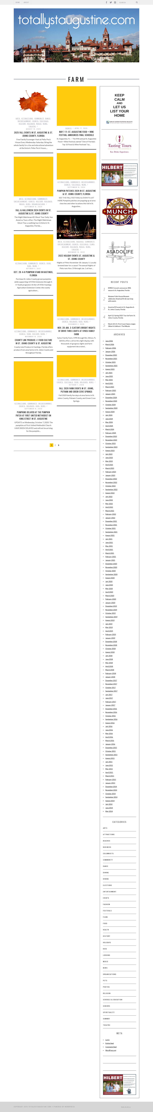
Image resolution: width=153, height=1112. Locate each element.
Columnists (108, 853)
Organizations (38, 204)
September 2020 (111, 574)
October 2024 (110, 405)
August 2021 (110, 535)
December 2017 (111, 680)
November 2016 (111, 712)
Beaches (80, 242)
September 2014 (111, 797)
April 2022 (109, 507)
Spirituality (109, 1012)
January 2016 (110, 744)
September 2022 (111, 489)
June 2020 (109, 585)
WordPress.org (110, 1050)
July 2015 (108, 762)
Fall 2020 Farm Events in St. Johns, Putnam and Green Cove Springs (76, 390)
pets (105, 981)
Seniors (106, 1006)
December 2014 (111, 787)
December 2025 (111, 355)
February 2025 (110, 390)
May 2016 (109, 733)
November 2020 (111, 567)
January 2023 (110, 475)
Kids (29, 266)
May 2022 (109, 504)
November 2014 (111, 790)
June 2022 (109, 500)
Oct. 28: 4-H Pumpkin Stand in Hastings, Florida (33, 273)
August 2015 (110, 758)
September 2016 (111, 719)
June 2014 (109, 808)
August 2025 (110, 369)
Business (107, 847)
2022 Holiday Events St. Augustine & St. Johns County (76, 257)
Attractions (39, 69)
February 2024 (110, 433)
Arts (24, 69)
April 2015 (109, 772)
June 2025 (109, 376)
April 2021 (109, 550)
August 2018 (110, 652)
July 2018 (108, 656)
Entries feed (109, 1043)
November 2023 (111, 440)
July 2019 (108, 624)
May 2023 (109, 461)
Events (78, 69)
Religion (107, 993)
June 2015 (109, 765)
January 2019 (110, 638)
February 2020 (110, 599)
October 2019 (110, 613)
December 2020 (111, 564)
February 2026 (110, 348)
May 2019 (109, 627)
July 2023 (108, 454)
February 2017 (110, 702)
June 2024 (109, 419)
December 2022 (111, 479)
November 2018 (111, 645)
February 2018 (110, 673)
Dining (106, 872)
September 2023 (111, 447)
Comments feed (111, 1047)
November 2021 (111, 525)
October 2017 (110, 688)
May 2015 (109, 769)
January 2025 (110, 394)
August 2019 (110, 620)
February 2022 (110, 514)
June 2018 (109, 659)
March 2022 (109, 511)
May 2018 (109, 663)
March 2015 (109, 776)
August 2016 (110, 723)
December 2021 (111, 521)
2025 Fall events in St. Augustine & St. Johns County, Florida (33, 134)
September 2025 (111, 366)
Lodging (106, 955)
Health (106, 930)
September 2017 (111, 691)
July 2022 (108, 497)
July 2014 (108, 804)
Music (114, 69)
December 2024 (111, 398)
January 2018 (110, 677)
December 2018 (111, 642)
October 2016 (110, 716)
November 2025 (111, 359)
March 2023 (109, 468)
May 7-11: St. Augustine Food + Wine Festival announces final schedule (76, 133)
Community (39, 118)
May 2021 (109, 546)
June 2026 (109, 341)
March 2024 (109, 429)
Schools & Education (112, 1000)
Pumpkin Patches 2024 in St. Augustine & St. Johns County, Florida (76, 192)
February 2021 (110, 557)
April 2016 (109, 737)
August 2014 (110, 801)
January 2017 (110, 705)
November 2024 (111, 401)
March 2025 (109, 387)
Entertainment (60, 69)
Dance (47, 118)
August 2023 (110, 451)
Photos (106, 987)
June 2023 (109, 458)
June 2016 (109, 730)
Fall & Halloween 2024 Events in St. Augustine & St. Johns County (33, 212)
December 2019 (111, 606)
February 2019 (110, 634)
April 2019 (109, 631)
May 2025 (109, 380)
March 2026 (109, 344)
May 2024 (109, 422)
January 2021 (110, 560)
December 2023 (111, 436)
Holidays (31, 124)
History (101, 69)
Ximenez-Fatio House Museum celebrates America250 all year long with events (120, 298)
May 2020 (109, 589)
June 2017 (109, 698)
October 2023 (110, 443)
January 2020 (110, 603)
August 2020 (110, 578)
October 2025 (110, 362)
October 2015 (110, 751)
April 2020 (109, 592)
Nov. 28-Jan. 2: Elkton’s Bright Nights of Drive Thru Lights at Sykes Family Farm (76, 331)
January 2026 (110, 351)
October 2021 (110, 528)
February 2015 (110, 779)
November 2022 (111, 482)
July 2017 (108, 695)
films (92, 244)
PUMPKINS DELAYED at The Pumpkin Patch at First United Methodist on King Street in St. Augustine (33, 415)
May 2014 (109, 811)
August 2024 (110, 412)
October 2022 (110, 486)
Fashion (106, 904)
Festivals (44, 121)
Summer (106, 1019)
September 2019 (111, 617)
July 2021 (108, 539)
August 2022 (110, 493)
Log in (107, 1040)
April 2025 (109, 383)
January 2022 (110, 518)
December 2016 (111, 709)
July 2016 (108, 726)
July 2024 (108, 415)
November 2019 (111, 610)
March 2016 (109, 741)
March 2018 (109, 670)
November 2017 (111, 684)
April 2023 (109, 465)
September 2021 (111, 532)
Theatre (127, 69)
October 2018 (110, 649)
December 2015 (111, 748)
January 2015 (110, 783)
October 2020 (110, 571)
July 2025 (108, 373)
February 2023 (110, 472)
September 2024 (111, 408)
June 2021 (109, 542)
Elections (107, 885)
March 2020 (109, 596)
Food (89, 69)
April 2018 (109, 666)
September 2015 (111, 755)
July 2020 (108, 581)
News (45, 124)
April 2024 (109, 426)
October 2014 (110, 794)
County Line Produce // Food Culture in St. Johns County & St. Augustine (33, 341)
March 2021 (109, 553)
